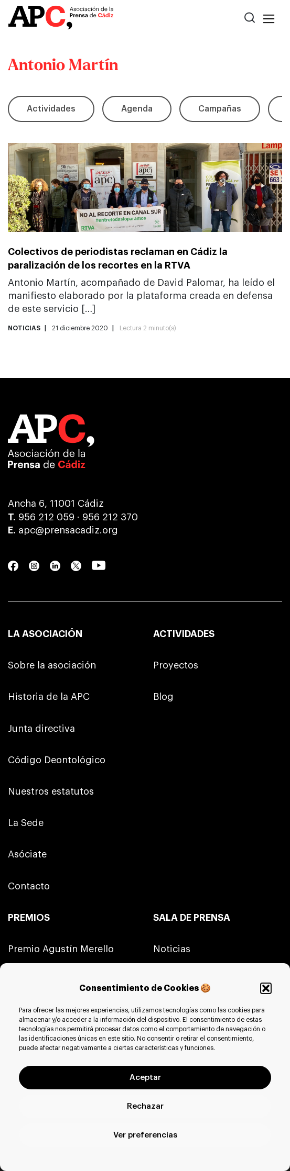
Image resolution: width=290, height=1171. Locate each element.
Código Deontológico (56, 760)
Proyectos (175, 665)
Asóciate (27, 854)
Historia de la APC (49, 696)
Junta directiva (41, 728)
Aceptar (145, 1077)
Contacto (29, 886)
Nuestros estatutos (51, 791)
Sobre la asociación (52, 665)
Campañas (219, 109)
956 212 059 (46, 517)
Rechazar (145, 1106)
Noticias (171, 949)
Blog (163, 696)
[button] (266, 988)
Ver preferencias (145, 1135)
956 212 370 (110, 517)
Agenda (137, 109)
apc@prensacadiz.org (68, 530)
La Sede (26, 823)
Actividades (51, 109)
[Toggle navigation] (269, 19)
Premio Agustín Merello (61, 949)
